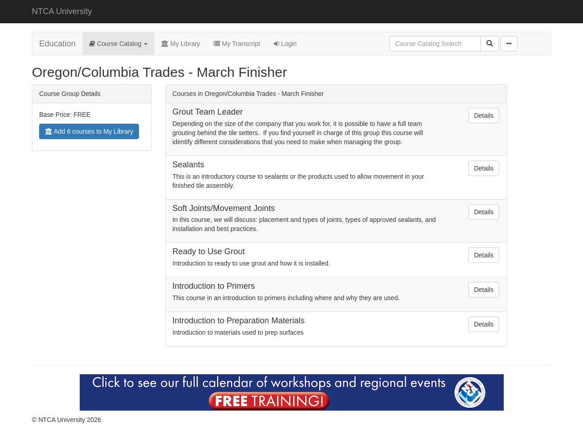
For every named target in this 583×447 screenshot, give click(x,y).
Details (484, 115)
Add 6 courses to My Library (89, 131)
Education (57, 43)
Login (285, 43)
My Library (180, 43)
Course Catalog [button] (118, 43)
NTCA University (62, 11)
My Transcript (237, 43)
